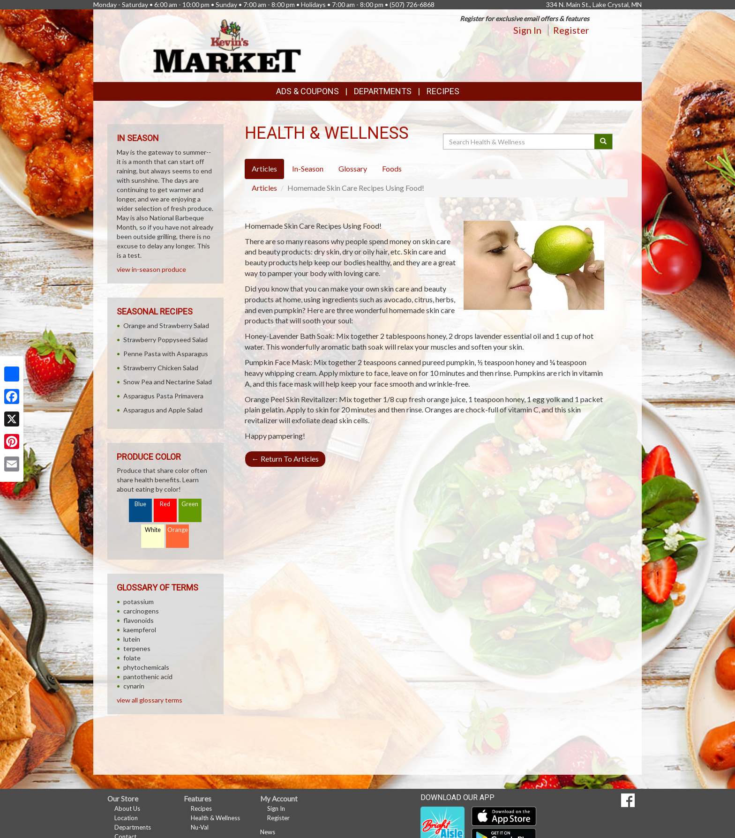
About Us (127, 808)
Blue (140, 504)
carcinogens (141, 611)
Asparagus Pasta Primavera (163, 396)
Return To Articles (285, 458)
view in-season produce (151, 269)
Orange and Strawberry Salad (166, 325)
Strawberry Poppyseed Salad (165, 340)
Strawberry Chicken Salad (160, 368)
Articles (264, 187)
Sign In (527, 30)
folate (132, 658)
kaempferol (139, 630)
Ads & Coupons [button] (307, 91)
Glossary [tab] (352, 168)
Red (165, 504)
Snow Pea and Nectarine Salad (167, 382)
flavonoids (138, 620)
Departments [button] (383, 91)
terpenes (136, 648)
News (267, 832)
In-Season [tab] (307, 168)
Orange (177, 529)
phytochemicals (146, 667)
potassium (138, 602)
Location (126, 818)
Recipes (443, 91)
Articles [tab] (264, 168)
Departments (132, 827)
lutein (131, 639)
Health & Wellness (215, 818)
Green (189, 504)
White (153, 529)
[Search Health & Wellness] (519, 142)
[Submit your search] (603, 142)
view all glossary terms (149, 700)
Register (571, 30)
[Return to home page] (227, 45)
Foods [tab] (392, 168)
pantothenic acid (147, 677)
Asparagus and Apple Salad (162, 410)
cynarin (133, 686)
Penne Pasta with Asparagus (165, 354)
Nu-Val (200, 827)
